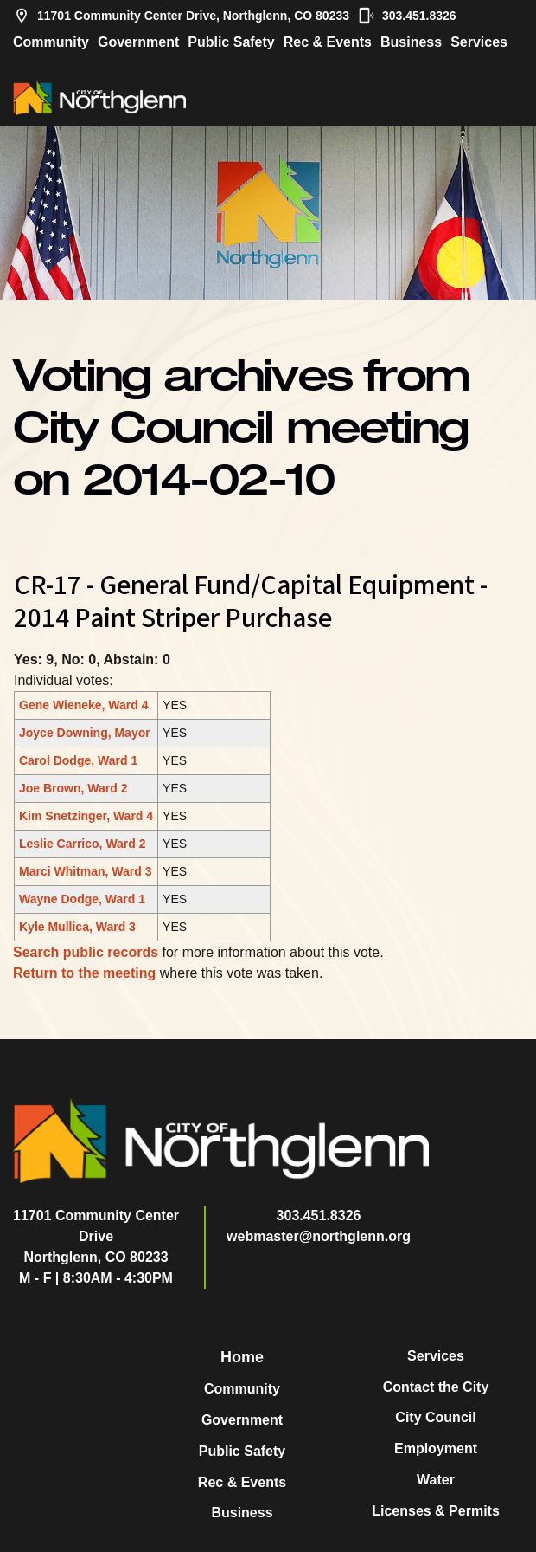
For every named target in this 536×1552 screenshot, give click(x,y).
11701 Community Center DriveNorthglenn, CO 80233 (96, 1236)
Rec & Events (328, 42)
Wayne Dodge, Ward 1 (82, 899)
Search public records (85, 952)
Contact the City (436, 1387)
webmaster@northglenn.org (319, 1236)
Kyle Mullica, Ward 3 (77, 927)
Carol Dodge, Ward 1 (78, 760)
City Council (435, 1417)
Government (138, 42)
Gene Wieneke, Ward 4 (84, 705)
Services (478, 42)
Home (242, 1357)
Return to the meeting (84, 973)
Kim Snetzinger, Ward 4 (86, 816)
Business (411, 42)
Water (436, 1479)
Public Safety (231, 42)
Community (51, 42)
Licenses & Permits (436, 1511)
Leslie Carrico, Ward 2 (82, 843)
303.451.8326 (407, 15)
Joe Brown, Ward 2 (73, 788)
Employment (435, 1448)
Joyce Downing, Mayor (84, 733)
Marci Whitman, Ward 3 (85, 871)
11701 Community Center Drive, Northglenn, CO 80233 (181, 15)
